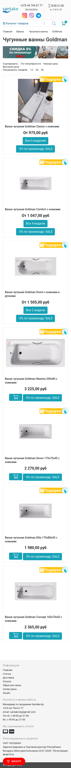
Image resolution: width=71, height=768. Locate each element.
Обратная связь (12, 685)
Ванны (20, 31)
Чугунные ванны (38, 31)
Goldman (57, 31)
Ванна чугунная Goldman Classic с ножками (32, 126)
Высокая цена (11, 66)
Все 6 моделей (35, 140)
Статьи (7, 673)
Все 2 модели (35, 310)
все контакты (31, 9)
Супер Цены (10, 689)
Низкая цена (50, 63)
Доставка (8, 677)
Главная (7, 31)
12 (31, 69)
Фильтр (14, 761)
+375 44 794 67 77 (31, 5)
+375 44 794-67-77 (13, 708)
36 (42, 69)
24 (37, 69)
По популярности (31, 63)
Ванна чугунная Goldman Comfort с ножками (32, 209)
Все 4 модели (35, 223)
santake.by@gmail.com (23, 711)
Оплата (7, 681)
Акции (6, 692)
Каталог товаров (15, 23)
